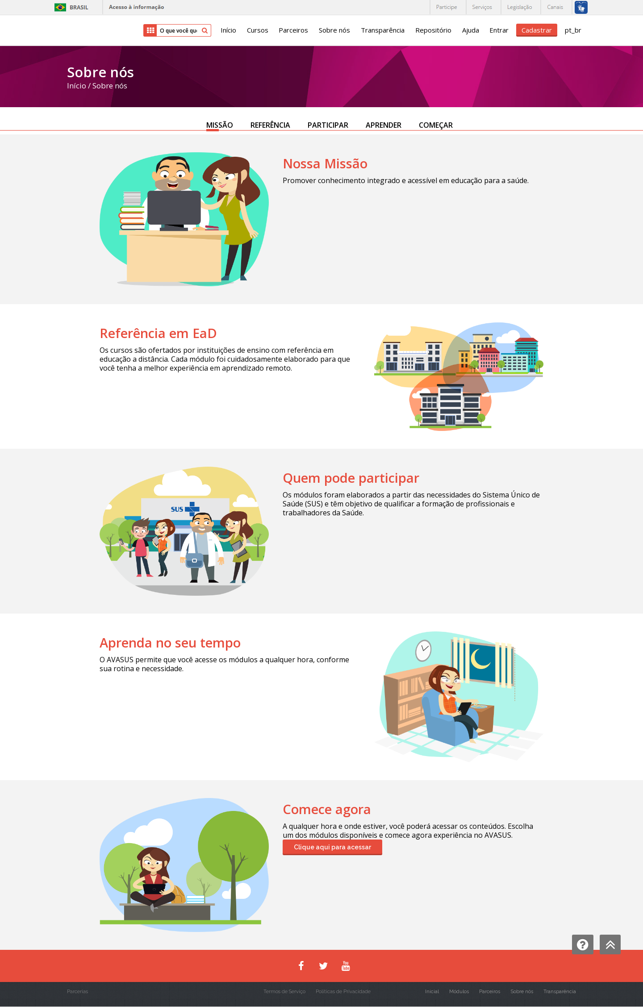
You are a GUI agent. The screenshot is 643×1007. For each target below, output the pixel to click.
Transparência (382, 30)
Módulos (459, 992)
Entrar (499, 30)
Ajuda (470, 30)
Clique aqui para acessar (332, 847)
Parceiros (293, 30)
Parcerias (77, 992)
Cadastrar (537, 29)
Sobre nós (334, 30)
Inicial (432, 992)
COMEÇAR (436, 125)
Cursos (256, 30)
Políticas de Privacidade (343, 992)
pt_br (573, 30)
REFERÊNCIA (270, 125)
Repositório (433, 30)
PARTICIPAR (328, 125)
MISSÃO (219, 125)
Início (227, 30)
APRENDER (383, 125)
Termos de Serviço (284, 992)
